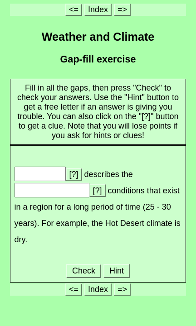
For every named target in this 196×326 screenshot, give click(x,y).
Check (84, 270)
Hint (116, 270)
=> (122, 9)
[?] (73, 174)
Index (98, 9)
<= (73, 9)
